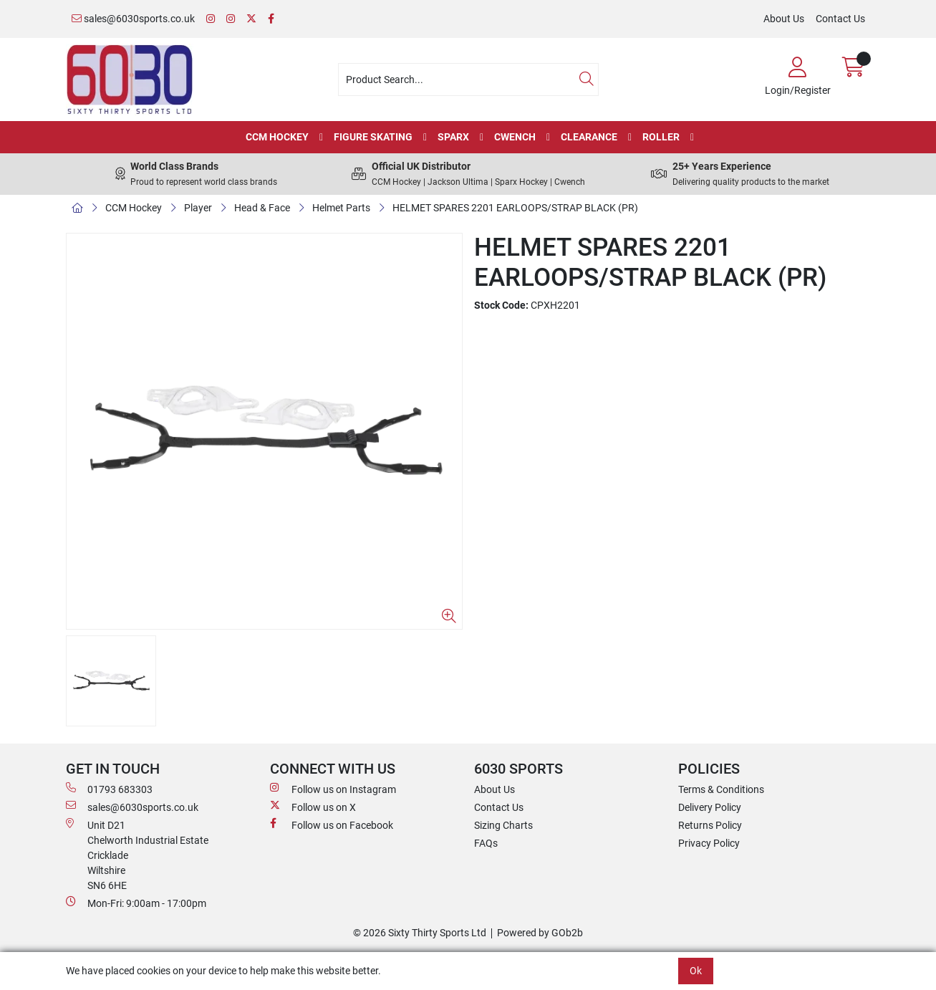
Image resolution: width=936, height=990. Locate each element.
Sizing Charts (503, 825)
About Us (783, 18)
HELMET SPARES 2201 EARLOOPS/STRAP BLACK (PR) (515, 207)
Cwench (515, 137)
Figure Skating (373, 137)
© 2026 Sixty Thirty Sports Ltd (419, 932)
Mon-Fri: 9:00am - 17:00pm (136, 902)
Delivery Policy (709, 807)
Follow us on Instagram (333, 788)
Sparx (453, 137)
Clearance (589, 137)
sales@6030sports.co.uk (133, 18)
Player (198, 207)
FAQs (486, 843)
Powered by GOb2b (540, 932)
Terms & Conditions (721, 789)
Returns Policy (710, 825)
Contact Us (840, 18)
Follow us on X (313, 806)
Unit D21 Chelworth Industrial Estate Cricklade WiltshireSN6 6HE (137, 854)
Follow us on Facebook (331, 824)
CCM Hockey (277, 137)
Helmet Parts (341, 207)
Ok (696, 970)
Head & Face (262, 207)
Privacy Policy (709, 843)
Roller (661, 137)
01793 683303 (109, 788)
